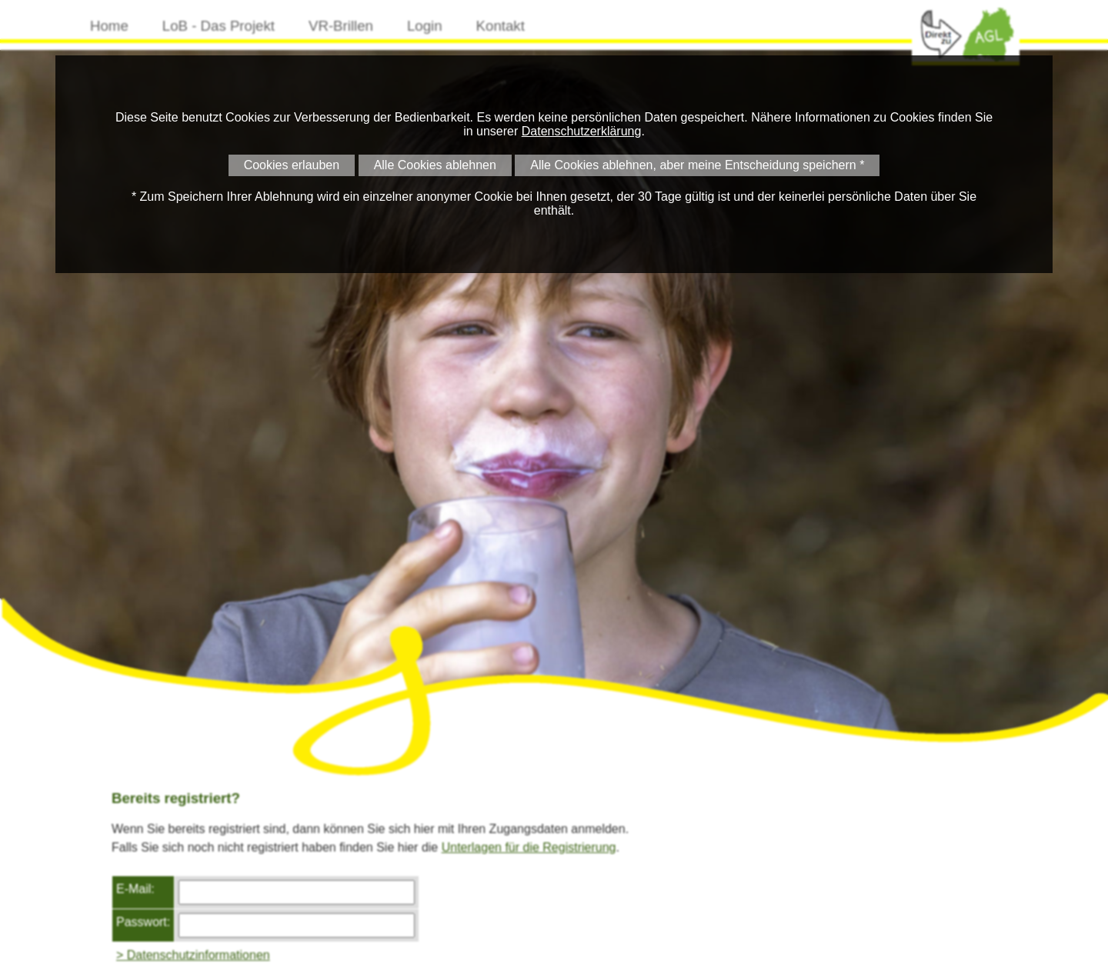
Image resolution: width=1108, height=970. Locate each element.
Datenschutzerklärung (582, 131)
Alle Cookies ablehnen (435, 165)
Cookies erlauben (292, 165)
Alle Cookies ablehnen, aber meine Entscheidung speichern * (697, 165)
